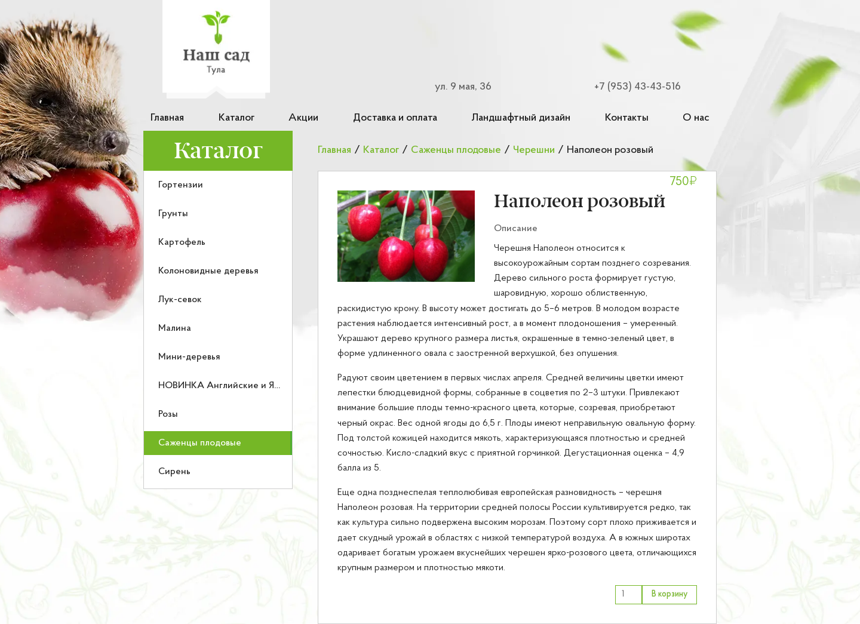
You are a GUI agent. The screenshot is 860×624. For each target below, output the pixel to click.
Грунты (173, 214)
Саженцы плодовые (199, 443)
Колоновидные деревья (208, 271)
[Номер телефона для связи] (630, 87)
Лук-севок (180, 300)
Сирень (174, 472)
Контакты (627, 118)
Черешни (534, 150)
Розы (168, 414)
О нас (696, 118)
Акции (303, 118)
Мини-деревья (189, 357)
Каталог (236, 118)
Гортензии (180, 185)
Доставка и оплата (395, 118)
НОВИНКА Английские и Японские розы (245, 386)
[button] (406, 236)
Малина (174, 328)
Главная (167, 118)
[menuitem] (218, 185)
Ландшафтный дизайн (520, 118)
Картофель (181, 242)
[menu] (218, 330)
